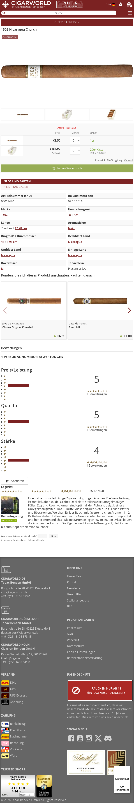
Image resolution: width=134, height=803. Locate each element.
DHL (8, 683)
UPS (8, 689)
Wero (9, 756)
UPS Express (14, 696)
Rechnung (12, 743)
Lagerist (7, 487)
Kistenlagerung (12, 509)
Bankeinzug (13, 724)
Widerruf (73, 640)
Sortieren (14, 481)
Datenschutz (75, 646)
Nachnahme (14, 737)
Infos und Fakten (17, 181)
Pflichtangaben (16, 187)
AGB (70, 634)
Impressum (74, 628)
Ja (42, 536)
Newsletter (74, 588)
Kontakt (72, 582)
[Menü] (128, 768)
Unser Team (75, 576)
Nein (53, 536)
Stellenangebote (78, 600)
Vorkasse (11, 749)
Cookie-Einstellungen (81, 652)
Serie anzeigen (67, 22)
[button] (5, 310)
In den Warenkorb (67, 168)
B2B (69, 606)
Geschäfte (74, 594)
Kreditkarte (13, 730)
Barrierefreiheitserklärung (84, 658)
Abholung (12, 702)
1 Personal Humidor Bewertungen (32, 357)
